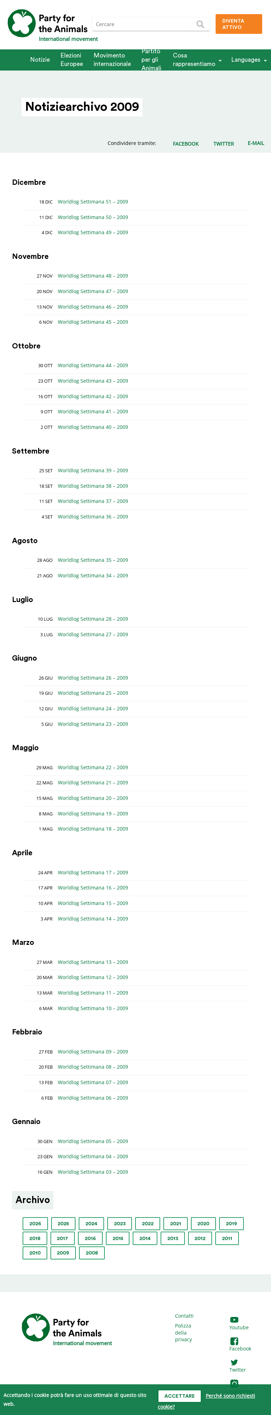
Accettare (179, 1396)
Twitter (237, 1366)
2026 (35, 1223)
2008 (92, 1253)
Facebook (240, 1345)
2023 (120, 1223)
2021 (175, 1223)
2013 (172, 1238)
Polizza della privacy (183, 1332)
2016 (90, 1238)
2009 (63, 1253)
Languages (245, 60)
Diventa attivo (233, 24)
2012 (199, 1238)
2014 (145, 1238)
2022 (147, 1223)
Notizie (40, 60)
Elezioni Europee (71, 60)
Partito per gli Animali (151, 60)
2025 (63, 1223)
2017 (62, 1238)
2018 (35, 1238)
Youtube (239, 1324)
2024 (91, 1223)
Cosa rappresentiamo (194, 60)
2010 (35, 1253)
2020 (203, 1223)
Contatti (184, 1315)
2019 (231, 1223)
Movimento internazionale (112, 60)
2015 (118, 1238)
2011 (227, 1238)
